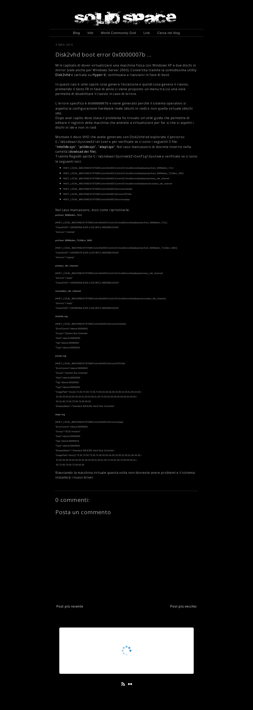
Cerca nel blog (168, 33)
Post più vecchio (183, 606)
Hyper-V (99, 75)
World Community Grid (118, 33)
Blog (76, 33)
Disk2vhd (63, 75)
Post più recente (69, 606)
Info (90, 33)
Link (146, 33)
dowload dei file (82, 151)
